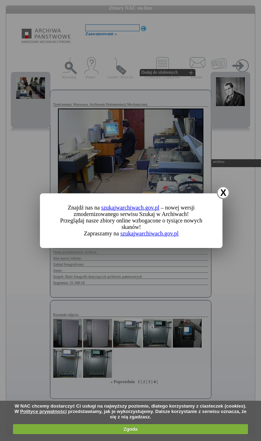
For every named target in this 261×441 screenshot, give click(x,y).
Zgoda (130, 429)
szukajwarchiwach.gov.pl (130, 208)
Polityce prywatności (43, 411)
